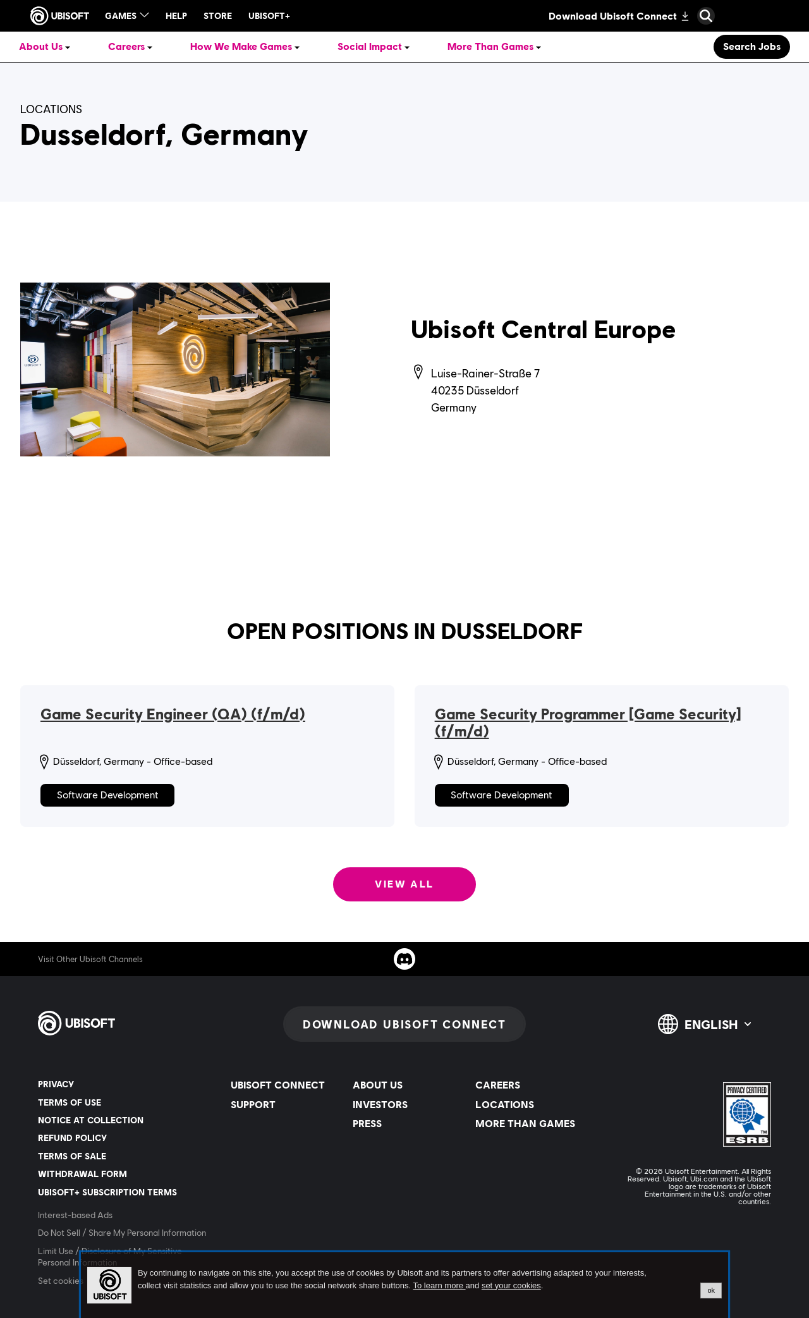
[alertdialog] (404, 1285)
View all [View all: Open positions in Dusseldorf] (404, 884)
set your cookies (511, 1285)
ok (711, 1290)
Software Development (108, 795)
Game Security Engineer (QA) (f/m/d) (172, 714)
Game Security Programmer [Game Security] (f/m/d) (588, 722)
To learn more (439, 1285)
